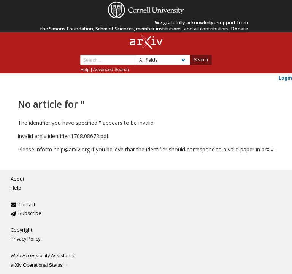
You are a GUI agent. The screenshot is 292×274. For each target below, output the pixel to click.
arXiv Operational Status (40, 265)
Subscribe (29, 213)
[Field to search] (163, 60)
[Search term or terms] (108, 60)
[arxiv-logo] (146, 42)
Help (84, 69)
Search (201, 59)
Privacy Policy (25, 239)
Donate (239, 28)
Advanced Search (111, 69)
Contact (26, 204)
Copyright (21, 230)
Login (285, 78)
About (17, 179)
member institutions (159, 28)
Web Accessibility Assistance (43, 255)
